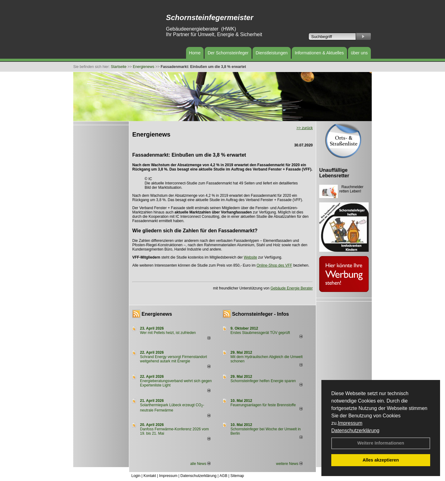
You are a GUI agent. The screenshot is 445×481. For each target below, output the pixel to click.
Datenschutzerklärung (355, 430)
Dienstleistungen (272, 52)
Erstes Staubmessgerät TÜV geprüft (260, 333)
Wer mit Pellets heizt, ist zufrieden (168, 333)
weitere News (289, 464)
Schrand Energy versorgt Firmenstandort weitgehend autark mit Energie (173, 359)
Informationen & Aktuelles (319, 52)
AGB (223, 476)
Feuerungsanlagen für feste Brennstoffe (263, 405)
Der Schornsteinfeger (228, 52)
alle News (200, 464)
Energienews (157, 314)
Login (135, 476)
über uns (359, 52)
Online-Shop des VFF (274, 265)
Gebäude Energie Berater (291, 288)
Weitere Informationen (380, 443)
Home (195, 52)
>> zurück (304, 128)
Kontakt (149, 476)
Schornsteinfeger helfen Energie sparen (263, 381)
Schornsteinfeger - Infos (260, 314)
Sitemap (237, 476)
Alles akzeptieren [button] (380, 460)
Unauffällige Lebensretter (334, 172)
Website (250, 257)
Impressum (350, 423)
